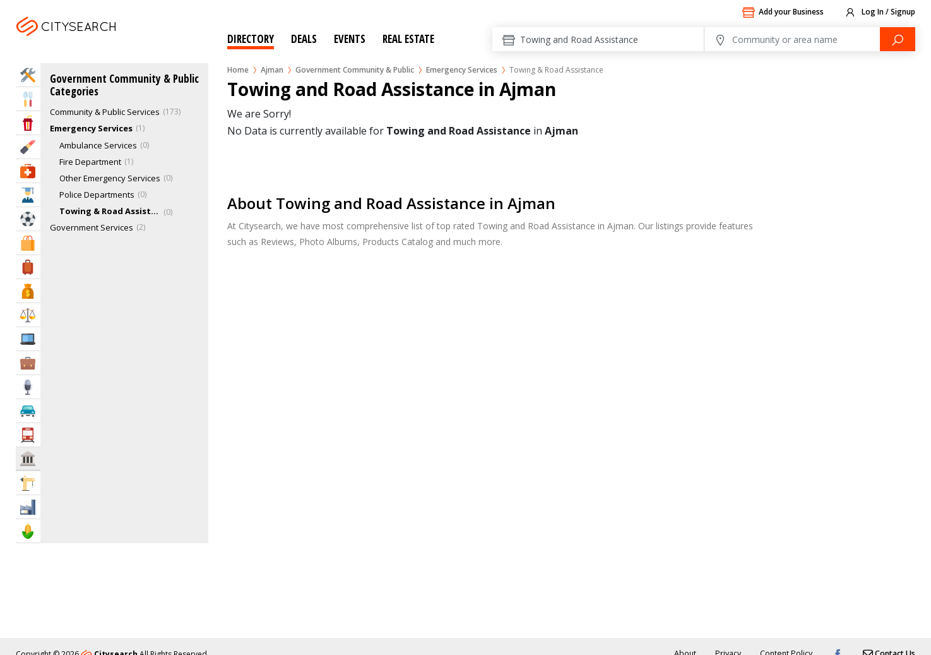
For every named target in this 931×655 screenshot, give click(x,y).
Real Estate (408, 39)
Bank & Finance (28, 291)
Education (28, 195)
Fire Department (90, 161)
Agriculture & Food (28, 531)
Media (28, 387)
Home (238, 69)
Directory (250, 39)
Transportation (28, 435)
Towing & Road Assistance (109, 211)
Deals (304, 39)
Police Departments (96, 194)
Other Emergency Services (109, 178)
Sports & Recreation (28, 219)
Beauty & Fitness (28, 147)
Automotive (28, 411)
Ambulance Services (98, 145)
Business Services (28, 363)
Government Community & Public (354, 69)
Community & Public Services (105, 111)
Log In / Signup (879, 12)
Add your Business (783, 13)
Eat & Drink (28, 99)
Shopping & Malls (28, 243)
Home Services (28, 75)
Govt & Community (28, 458)
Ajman (99, 42)
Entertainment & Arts (28, 123)
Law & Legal (28, 315)
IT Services (28, 339)
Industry (28, 507)
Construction (28, 483)
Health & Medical (28, 171)
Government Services (91, 227)
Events (349, 39)
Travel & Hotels (28, 267)
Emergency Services (461, 69)
